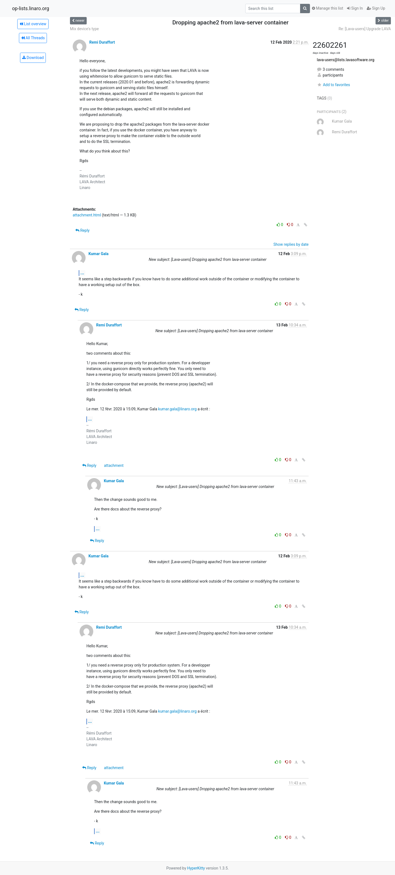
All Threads (33, 38)
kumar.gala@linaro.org (177, 409)
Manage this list (327, 8)
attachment (113, 465)
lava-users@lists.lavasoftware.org (345, 60)
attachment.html (87, 215)
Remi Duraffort (102, 42)
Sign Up (376, 8)
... (82, 272)
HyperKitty (196, 868)
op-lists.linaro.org (30, 8)
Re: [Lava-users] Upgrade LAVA (364, 29)
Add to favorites (333, 85)
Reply (82, 230)
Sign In (355, 8)
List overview (32, 24)
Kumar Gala (98, 254)
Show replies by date (291, 244)
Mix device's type (84, 29)
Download (33, 57)
